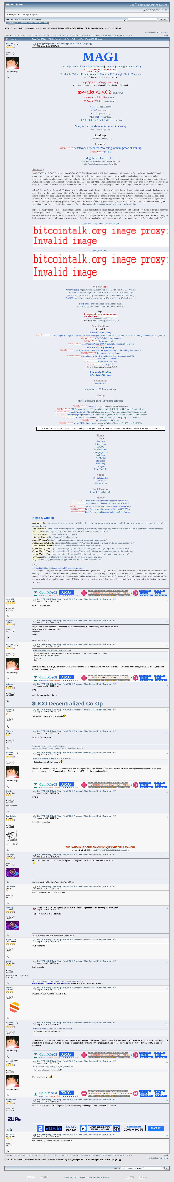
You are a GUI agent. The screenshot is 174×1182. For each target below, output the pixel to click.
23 (56, 35)
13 (32, 35)
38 (92, 35)
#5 (167, 685)
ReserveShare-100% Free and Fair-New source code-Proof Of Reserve (57, 748)
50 (121, 35)
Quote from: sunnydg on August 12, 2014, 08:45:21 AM (52, 758)
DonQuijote (11, 816)
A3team (9, 731)
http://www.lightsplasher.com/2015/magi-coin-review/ (78, 545)
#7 (167, 732)
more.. (161, 335)
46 (111, 35)
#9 (167, 792)
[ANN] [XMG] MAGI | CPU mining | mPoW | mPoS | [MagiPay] (93, 28)
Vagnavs (10, 620)
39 (94, 35)
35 (85, 35)
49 (118, 35)
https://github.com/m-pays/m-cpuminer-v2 (111, 406)
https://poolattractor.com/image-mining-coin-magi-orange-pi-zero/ (78, 540)
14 (35, 35)
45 (109, 35)
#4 (167, 646)
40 (97, 35)
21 (51, 35)
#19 (167, 1101)
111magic (10, 854)
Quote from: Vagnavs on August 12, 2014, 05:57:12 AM (52, 650)
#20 (167, 1135)
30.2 (33, 19)
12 (30, 35)
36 (87, 35)
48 (116, 35)
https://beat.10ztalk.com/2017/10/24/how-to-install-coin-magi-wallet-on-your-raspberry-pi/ (94, 543)
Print (166, 35)
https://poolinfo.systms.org (100, 161)
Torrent (38, 19)
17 (42, 35)
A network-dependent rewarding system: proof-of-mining (111, 204)
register (34, 15)
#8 (167, 754)
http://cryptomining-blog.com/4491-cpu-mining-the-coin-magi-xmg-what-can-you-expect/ (90, 548)
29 (70, 35)
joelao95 (9, 43)
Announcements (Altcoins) (53, 28)
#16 (167, 989)
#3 (167, 622)
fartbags (9, 684)
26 (63, 35)
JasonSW (10, 1134)
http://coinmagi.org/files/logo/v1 (106, 321)
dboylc (9, 791)
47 (113, 35)
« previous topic (151, 32)
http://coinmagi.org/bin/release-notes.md (106, 306)
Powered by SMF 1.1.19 (73, 1177)
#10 (167, 817)
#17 (167, 1024)
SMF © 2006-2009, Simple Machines (96, 1177)
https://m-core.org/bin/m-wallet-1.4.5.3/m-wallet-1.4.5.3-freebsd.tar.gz (105, 298)
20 (49, 35)
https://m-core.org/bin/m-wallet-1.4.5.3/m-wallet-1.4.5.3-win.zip (108, 290)
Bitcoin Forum (10, 28)
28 (68, 35)
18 (44, 35)
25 (61, 35)
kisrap (8, 961)
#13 (167, 909)
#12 (167, 887)
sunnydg (10, 710)
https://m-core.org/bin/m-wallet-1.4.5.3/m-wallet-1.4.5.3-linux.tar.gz (103, 292)
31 (75, 35)
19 (46, 35)
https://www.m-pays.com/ (100, 129)
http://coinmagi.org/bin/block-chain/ (106, 304)
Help (18, 23)
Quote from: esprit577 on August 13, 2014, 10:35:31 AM (52, 1028)
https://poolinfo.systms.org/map (96, 164)
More (45, 23)
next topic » (164, 32)
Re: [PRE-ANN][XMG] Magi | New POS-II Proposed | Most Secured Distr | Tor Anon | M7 (76, 599)
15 (37, 35)
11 (27, 35)
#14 (167, 941)
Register (37, 23)
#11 (167, 855)
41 (99, 35)
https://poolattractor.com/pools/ (63, 534)
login (27, 15)
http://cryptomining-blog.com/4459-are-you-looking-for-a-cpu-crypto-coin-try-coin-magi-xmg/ (92, 551)
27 (66, 35)
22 (54, 35)
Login (31, 23)
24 (59, 35)
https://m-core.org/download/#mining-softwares (100, 400)
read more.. (99, 179)
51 (123, 35)
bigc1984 (10, 599)
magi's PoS (158, 218)
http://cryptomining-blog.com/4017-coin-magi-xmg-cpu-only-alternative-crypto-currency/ (90, 554)
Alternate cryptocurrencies (29, 28)
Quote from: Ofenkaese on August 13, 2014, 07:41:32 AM (53, 1067)
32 (78, 35)
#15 (167, 962)
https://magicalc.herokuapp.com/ (63, 537)
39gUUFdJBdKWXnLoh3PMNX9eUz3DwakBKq (111, 850)
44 (106, 35)
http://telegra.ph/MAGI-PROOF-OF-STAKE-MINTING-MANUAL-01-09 (75, 531)
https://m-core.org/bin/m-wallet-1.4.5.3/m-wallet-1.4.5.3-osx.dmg (105, 295)
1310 (128, 35)
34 (82, 35)
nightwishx (11, 940)
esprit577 (10, 988)
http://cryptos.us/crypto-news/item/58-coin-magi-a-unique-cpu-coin (72, 557)
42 (102, 35)
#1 (167, 45)
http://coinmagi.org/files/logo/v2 (100, 318)
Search (24, 23)
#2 (167, 600)
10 (25, 35)
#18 (167, 1062)
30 (73, 35)
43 (104, 35)
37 (90, 35)
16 (39, 35)
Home (11, 23)
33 (80, 35)
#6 (167, 711)
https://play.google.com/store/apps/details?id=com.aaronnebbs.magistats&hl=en (71, 559)
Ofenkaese (10, 886)
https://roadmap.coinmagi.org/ (100, 138)
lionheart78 (11, 1099)
